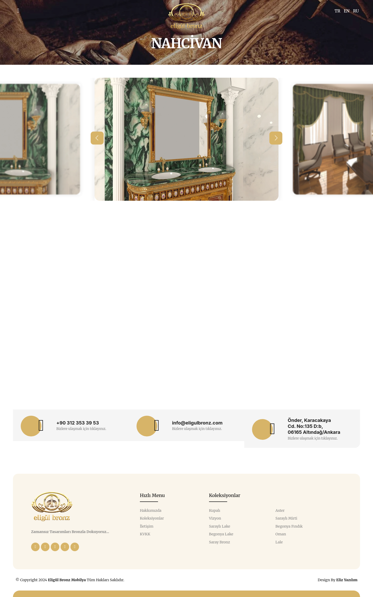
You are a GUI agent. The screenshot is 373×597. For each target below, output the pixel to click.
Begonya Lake (221, 534)
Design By (337, 580)
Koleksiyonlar (152, 518)
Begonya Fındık (289, 526)
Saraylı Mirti (286, 518)
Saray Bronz (219, 542)
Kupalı (214, 510)
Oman (280, 534)
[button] (97, 138)
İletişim (146, 526)
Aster (280, 510)
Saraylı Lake (219, 526)
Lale (279, 542)
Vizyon (215, 518)
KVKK (145, 534)
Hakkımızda (150, 510)
